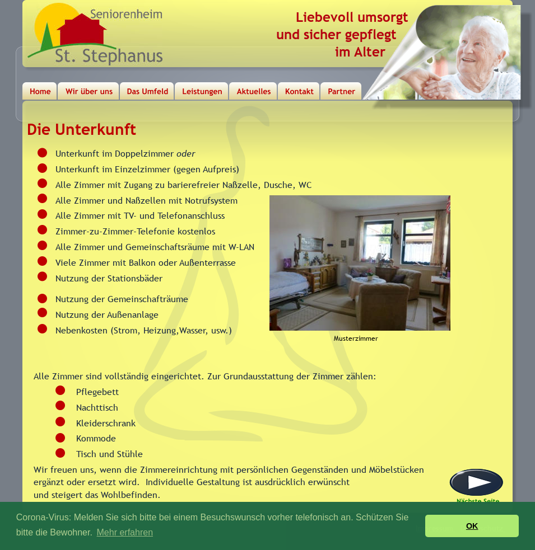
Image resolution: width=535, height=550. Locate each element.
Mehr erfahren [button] (125, 532)
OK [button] (472, 525)
